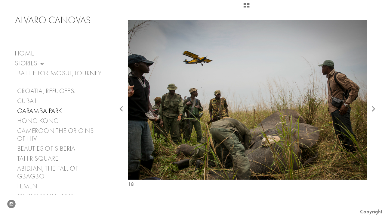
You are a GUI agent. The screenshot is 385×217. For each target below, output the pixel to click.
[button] (246, 7)
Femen (27, 186)
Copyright (371, 211)
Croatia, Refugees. (46, 91)
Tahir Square (37, 158)
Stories (30, 63)
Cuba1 (27, 101)
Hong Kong (38, 120)
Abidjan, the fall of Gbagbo (47, 172)
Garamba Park (39, 111)
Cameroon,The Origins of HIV (55, 134)
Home (24, 53)
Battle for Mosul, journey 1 (59, 77)
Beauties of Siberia (46, 148)
